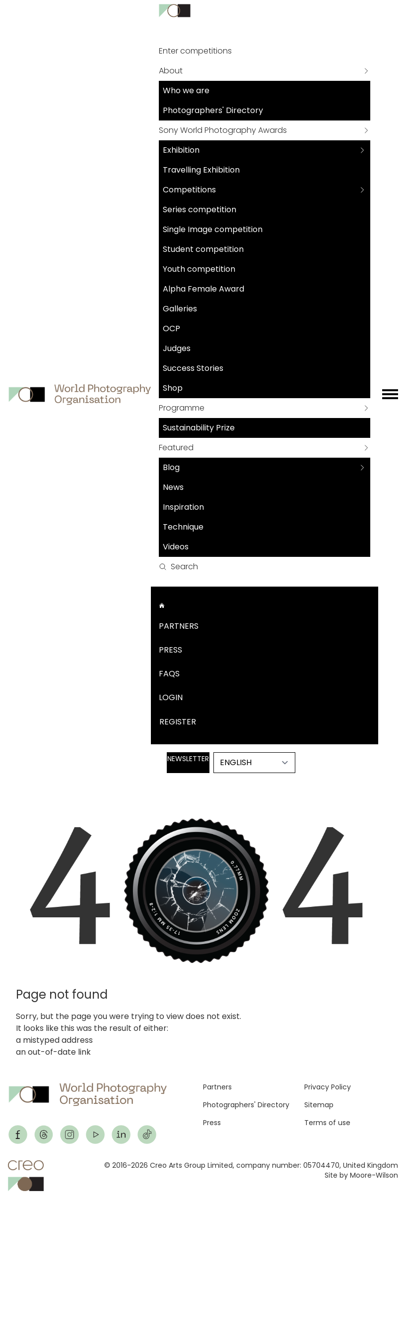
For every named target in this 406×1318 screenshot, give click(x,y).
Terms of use (327, 1123)
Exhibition (181, 150)
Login (171, 697)
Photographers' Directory (213, 110)
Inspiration (183, 507)
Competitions (189, 189)
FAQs (169, 673)
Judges (177, 348)
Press (170, 650)
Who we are (186, 90)
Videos (176, 546)
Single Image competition (213, 229)
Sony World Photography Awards (223, 130)
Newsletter (188, 759)
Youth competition (199, 269)
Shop (173, 388)
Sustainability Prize (199, 427)
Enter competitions (195, 51)
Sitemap (319, 1105)
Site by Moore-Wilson (361, 1175)
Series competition (199, 209)
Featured (176, 447)
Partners (179, 626)
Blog (171, 467)
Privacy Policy (327, 1087)
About (171, 70)
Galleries (180, 308)
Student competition (203, 249)
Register (177, 721)
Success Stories (193, 368)
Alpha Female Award (203, 289)
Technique (183, 527)
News (173, 487)
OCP (171, 328)
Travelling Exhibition (201, 170)
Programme (181, 408)
